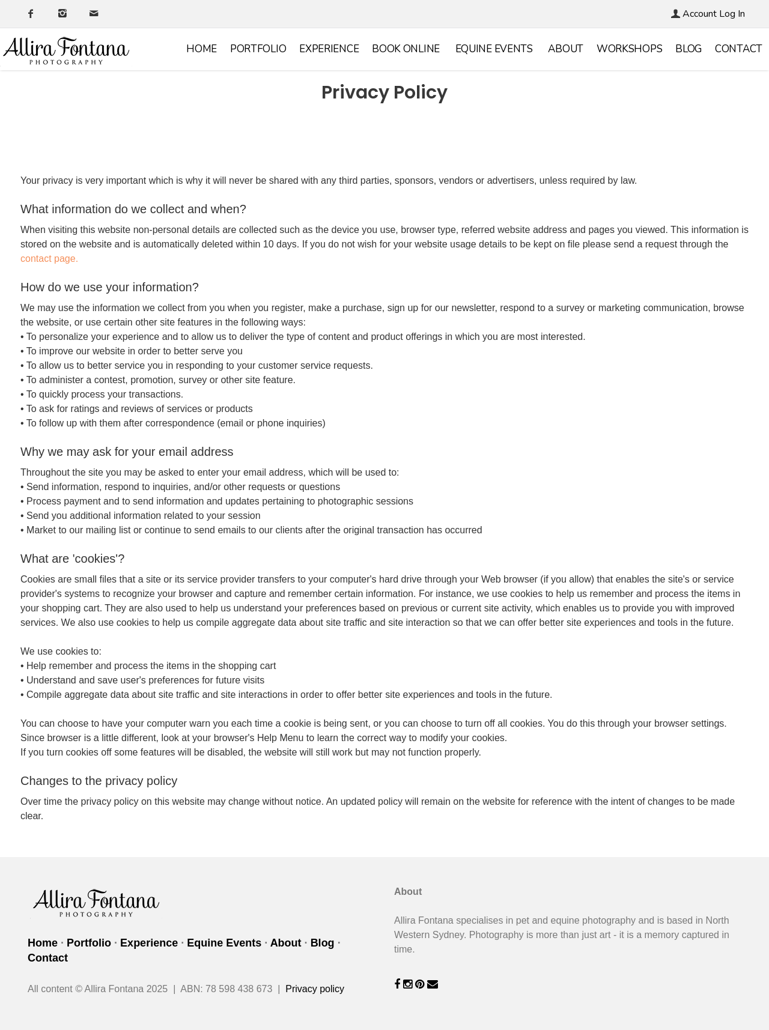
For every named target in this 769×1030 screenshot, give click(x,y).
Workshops (629, 49)
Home (201, 49)
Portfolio (258, 49)
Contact (738, 49)
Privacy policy (314, 989)
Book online (406, 49)
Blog (688, 49)
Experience (329, 49)
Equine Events (494, 49)
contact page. (49, 258)
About (565, 49)
